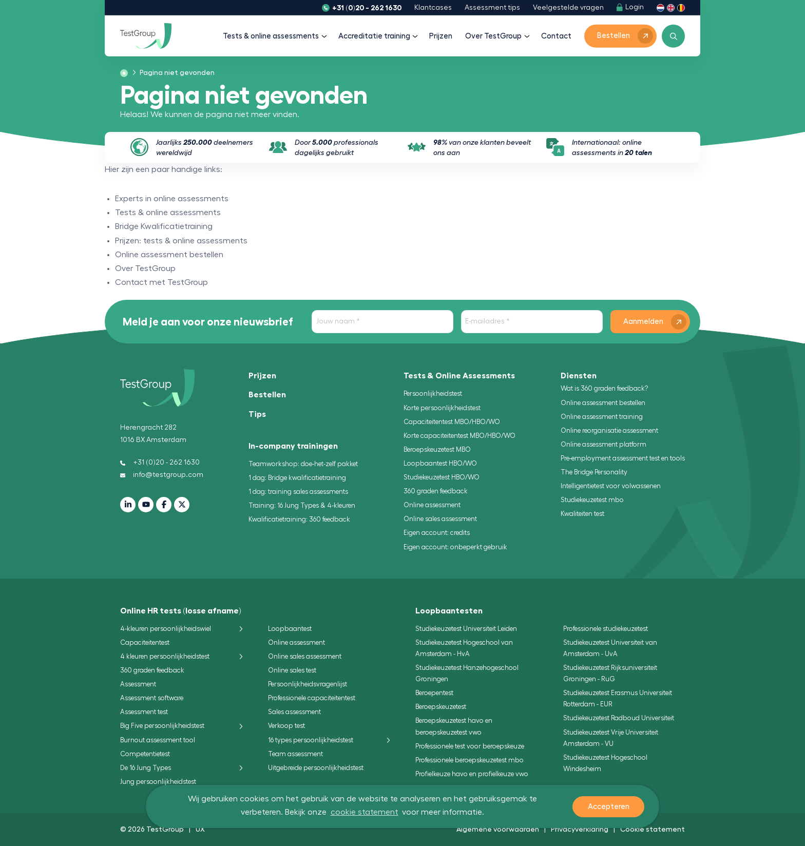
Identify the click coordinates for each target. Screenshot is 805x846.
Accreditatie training (377, 36)
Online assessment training (602, 416)
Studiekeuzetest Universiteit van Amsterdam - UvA (610, 648)
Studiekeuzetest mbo (592, 499)
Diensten (579, 376)
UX (200, 829)
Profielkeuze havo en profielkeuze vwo (471, 774)
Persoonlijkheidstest (433, 393)
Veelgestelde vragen (568, 7)
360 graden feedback (436, 491)
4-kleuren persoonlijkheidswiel (165, 628)
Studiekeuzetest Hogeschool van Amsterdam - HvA (464, 648)
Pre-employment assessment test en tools (623, 458)
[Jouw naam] (382, 321)
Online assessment (432, 505)
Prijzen (440, 36)
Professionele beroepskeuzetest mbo (469, 760)
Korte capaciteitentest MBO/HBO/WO (459, 435)
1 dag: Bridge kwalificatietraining (297, 477)
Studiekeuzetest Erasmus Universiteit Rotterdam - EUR (617, 698)
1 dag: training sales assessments (298, 491)
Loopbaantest (290, 628)
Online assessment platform (603, 444)
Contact (556, 36)
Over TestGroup (496, 36)
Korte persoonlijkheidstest (442, 408)
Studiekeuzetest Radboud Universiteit (618, 718)
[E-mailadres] (532, 321)
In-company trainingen (293, 446)
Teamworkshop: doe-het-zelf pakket (303, 463)
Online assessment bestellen (603, 402)
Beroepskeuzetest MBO (437, 449)
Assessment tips (492, 7)
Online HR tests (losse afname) (180, 611)
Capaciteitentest (144, 642)
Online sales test (292, 670)
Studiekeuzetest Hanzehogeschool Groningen (467, 673)
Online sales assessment (440, 518)
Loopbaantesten (449, 611)
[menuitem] (174, 73)
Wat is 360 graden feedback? (604, 388)
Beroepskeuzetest (440, 706)
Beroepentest (434, 692)
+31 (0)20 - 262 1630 (366, 7)
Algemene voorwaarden (497, 829)
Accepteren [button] (608, 807)
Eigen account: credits (437, 532)
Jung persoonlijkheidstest (158, 781)
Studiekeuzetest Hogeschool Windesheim (605, 763)
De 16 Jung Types (145, 767)
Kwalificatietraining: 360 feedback (299, 519)
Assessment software (151, 698)
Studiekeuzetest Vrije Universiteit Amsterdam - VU (610, 738)
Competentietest (145, 754)
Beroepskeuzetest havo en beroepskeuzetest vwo (453, 726)
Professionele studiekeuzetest (605, 628)
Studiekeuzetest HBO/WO (442, 477)
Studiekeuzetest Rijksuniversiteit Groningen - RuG (610, 673)
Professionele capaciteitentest (311, 698)
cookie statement (364, 812)
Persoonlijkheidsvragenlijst (307, 684)
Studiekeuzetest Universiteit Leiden (466, 628)
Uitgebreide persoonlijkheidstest (315, 767)
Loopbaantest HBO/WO (440, 463)
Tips (257, 414)
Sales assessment (294, 711)
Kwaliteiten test (582, 513)
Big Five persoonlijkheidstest (162, 725)
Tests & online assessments (274, 36)
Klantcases (433, 7)
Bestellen (267, 395)
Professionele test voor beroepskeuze (469, 746)
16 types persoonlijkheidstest (310, 740)
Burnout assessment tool (157, 740)
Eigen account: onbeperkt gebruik (455, 547)
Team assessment (295, 754)
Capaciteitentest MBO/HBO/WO (452, 421)
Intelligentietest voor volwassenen (611, 486)
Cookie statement (652, 829)
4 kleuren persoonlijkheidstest (164, 656)
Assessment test (144, 711)
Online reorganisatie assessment (609, 430)
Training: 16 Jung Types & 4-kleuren (301, 505)
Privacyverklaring (579, 829)
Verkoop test (286, 725)
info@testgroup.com (161, 474)
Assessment (138, 684)
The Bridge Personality (594, 472)
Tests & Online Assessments (459, 376)
